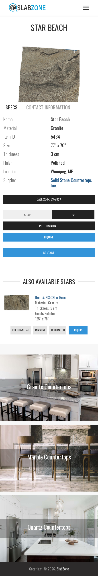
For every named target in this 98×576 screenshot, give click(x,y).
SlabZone (63, 569)
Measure (40, 330)
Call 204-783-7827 (49, 199)
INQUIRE (49, 237)
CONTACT (49, 252)
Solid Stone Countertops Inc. (71, 182)
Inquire (78, 330)
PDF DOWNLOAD (49, 225)
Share (28, 214)
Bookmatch (58, 330)
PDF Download (20, 330)
